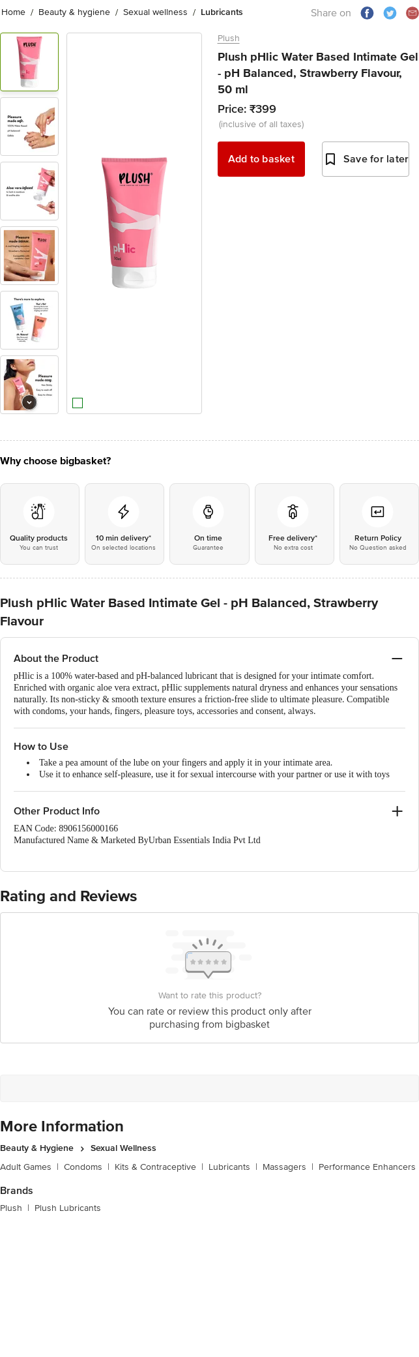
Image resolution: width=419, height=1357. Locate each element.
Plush (229, 38)
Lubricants (233, 1169)
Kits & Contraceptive (159, 1169)
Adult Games (29, 1169)
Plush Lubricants (68, 1210)
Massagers (288, 1169)
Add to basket (261, 159)
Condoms (86, 1169)
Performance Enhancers (367, 1169)
